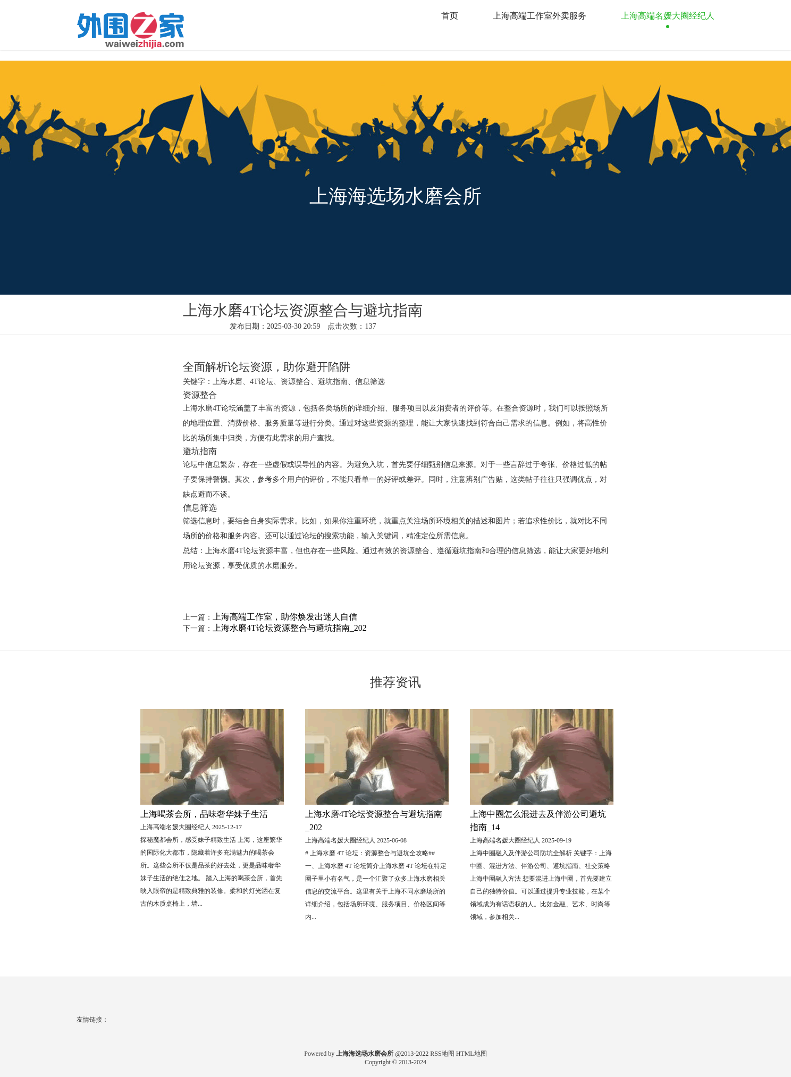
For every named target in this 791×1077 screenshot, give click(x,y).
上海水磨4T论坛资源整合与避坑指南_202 (290, 627)
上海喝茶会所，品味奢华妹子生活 (204, 814)
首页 (449, 15)
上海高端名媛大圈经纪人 (667, 15)
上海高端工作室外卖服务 (539, 15)
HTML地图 (471, 1053)
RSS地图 (442, 1053)
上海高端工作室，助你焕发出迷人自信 (285, 616)
